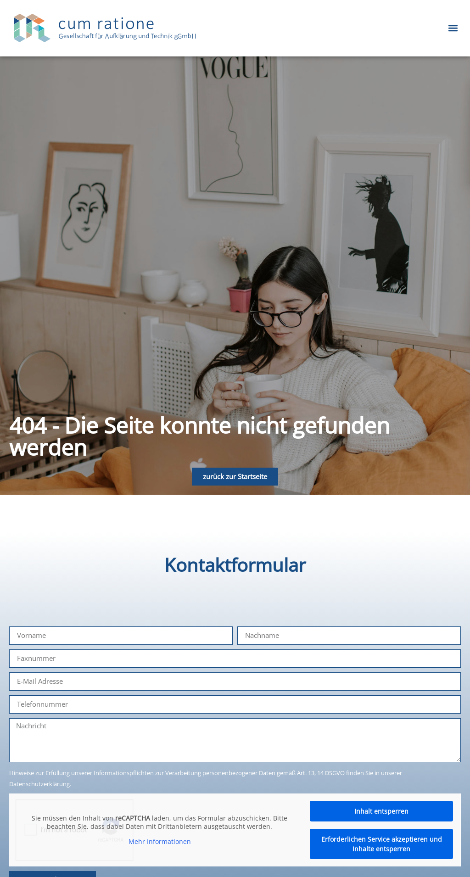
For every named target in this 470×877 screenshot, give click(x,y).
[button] (453, 28)
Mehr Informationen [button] (160, 842)
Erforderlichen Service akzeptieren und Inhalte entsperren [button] (381, 844)
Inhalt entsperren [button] (382, 811)
